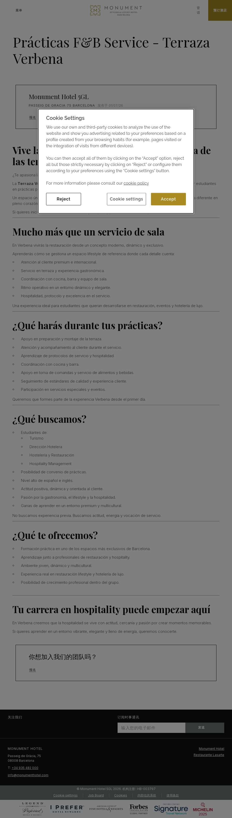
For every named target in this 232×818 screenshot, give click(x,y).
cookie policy (136, 183)
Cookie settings (126, 199)
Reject (63, 199)
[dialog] (116, 161)
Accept (168, 199)
